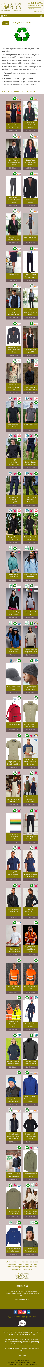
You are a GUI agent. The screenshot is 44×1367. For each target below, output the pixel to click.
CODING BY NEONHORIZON (29, 1364)
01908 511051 (35, 2)
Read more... (22, 1355)
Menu (6, 15)
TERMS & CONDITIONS (13, 1362)
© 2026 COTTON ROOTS (22, 1360)
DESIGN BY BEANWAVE (13, 1364)
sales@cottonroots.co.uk (35, 5)
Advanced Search (38, 11)
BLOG (22, 1323)
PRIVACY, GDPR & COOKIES (29, 1362)
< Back (6, 23)
